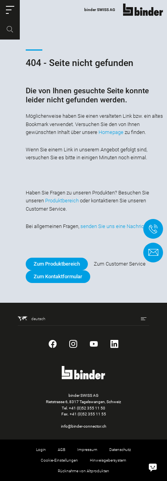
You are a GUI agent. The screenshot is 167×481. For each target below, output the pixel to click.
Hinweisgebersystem (108, 460)
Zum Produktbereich (57, 264)
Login (41, 449)
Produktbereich (62, 201)
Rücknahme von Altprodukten (83, 471)
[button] (10, 10)
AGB (61, 449)
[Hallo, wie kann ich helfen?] (152, 466)
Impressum (87, 449)
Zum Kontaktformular (58, 276)
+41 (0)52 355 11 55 (88, 414)
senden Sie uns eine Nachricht (114, 226)
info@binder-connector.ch (83, 426)
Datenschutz (120, 449)
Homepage (111, 132)
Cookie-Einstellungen (59, 460)
